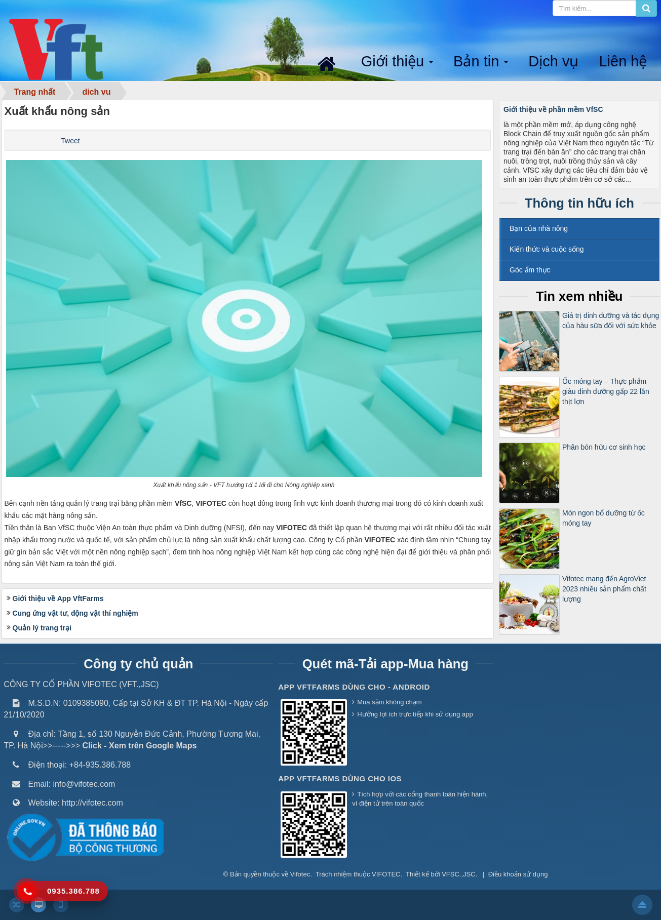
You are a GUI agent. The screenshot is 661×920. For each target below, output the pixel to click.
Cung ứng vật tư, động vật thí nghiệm (75, 613)
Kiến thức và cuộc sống (547, 249)
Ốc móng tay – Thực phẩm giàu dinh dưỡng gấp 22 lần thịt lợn (605, 391)
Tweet (70, 141)
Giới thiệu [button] (398, 62)
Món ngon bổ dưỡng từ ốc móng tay (603, 518)
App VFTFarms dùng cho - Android (354, 687)
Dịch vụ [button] (553, 61)
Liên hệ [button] (623, 61)
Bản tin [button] (481, 62)
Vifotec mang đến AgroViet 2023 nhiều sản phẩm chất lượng (604, 589)
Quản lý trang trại (42, 628)
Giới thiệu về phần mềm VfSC (553, 109)
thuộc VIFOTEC (377, 874)
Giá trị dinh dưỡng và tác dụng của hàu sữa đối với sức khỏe (610, 320)
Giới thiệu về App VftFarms (58, 598)
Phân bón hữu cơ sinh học (604, 447)
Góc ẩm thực (530, 270)
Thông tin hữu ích (579, 203)
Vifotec (300, 874)
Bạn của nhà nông (539, 228)
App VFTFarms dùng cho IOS (340, 778)
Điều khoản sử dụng (518, 874)
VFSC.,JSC (458, 874)
